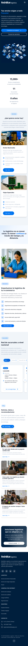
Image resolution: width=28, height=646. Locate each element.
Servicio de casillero (6, 594)
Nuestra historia (5, 607)
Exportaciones (4, 600)
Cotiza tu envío (14, 543)
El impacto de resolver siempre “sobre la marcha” (13, 507)
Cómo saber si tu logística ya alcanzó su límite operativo (13, 477)
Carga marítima (5, 597)
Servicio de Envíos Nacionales (8, 578)
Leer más (5, 457)
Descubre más (8, 326)
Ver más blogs (7, 426)
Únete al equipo (5, 610)
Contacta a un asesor (14, 30)
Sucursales (3, 613)
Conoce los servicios (14, 34)
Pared (2, 584)
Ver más (8, 170)
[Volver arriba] (14, 640)
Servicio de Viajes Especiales (8, 581)
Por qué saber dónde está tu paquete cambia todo (13, 449)
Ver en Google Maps (12, 389)
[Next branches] (25, 380)
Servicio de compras (6, 591)
